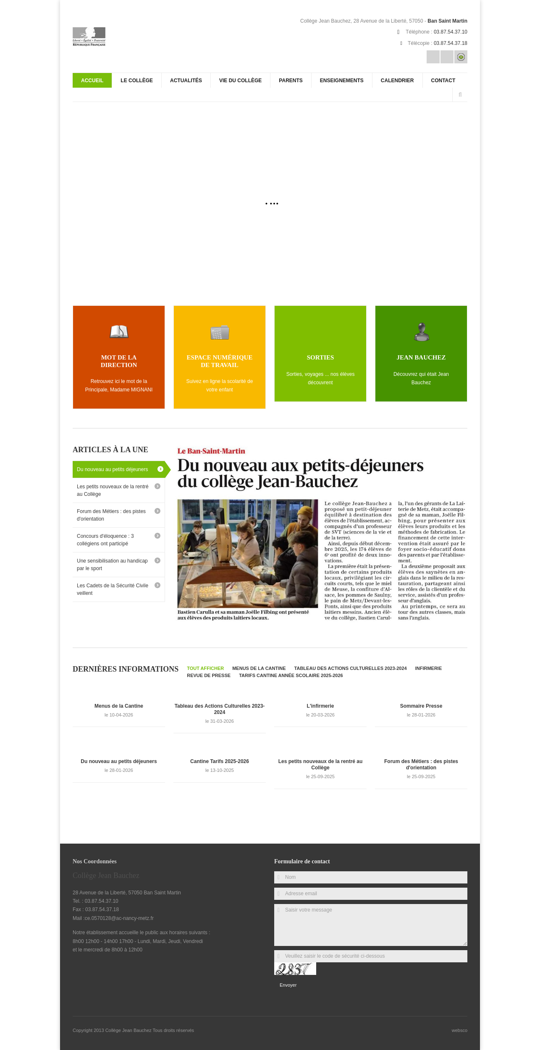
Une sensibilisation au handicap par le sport (112, 564)
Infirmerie (428, 667)
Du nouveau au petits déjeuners (112, 469)
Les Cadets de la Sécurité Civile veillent (112, 588)
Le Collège (137, 80)
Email (433, 56)
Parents (290, 80)
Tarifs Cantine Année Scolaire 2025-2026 (291, 674)
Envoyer (288, 984)
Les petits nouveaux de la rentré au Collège (113, 489)
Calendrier (397, 80)
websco (459, 1029)
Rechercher (460, 95)
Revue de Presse (209, 674)
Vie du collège (240, 80)
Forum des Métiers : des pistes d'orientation (111, 514)
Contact (443, 80)
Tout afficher (205, 667)
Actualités (186, 80)
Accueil (92, 80)
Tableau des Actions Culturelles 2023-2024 (350, 667)
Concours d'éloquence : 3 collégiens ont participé (105, 539)
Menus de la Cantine (259, 667)
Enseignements (342, 80)
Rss (446, 56)
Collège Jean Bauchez (129, 1029)
